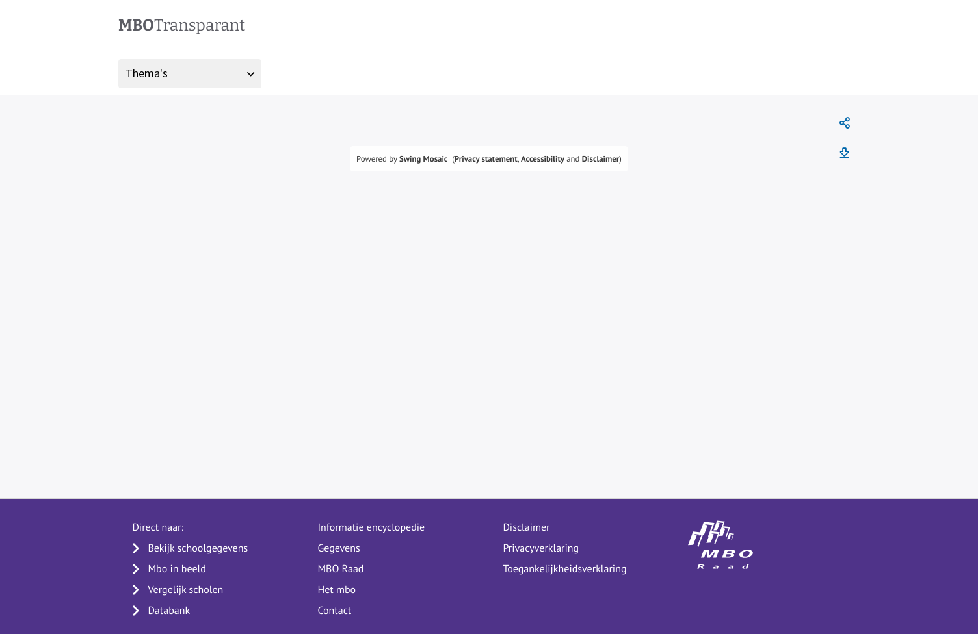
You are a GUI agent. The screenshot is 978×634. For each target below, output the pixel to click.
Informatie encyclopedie (371, 527)
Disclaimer (601, 158)
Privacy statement (486, 158)
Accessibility (542, 158)
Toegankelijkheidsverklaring (564, 569)
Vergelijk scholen (185, 589)
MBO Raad (340, 569)
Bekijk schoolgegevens (198, 548)
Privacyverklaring (541, 548)
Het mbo (336, 589)
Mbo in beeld (176, 569)
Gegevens (338, 548)
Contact (334, 610)
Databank (169, 610)
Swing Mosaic (423, 158)
